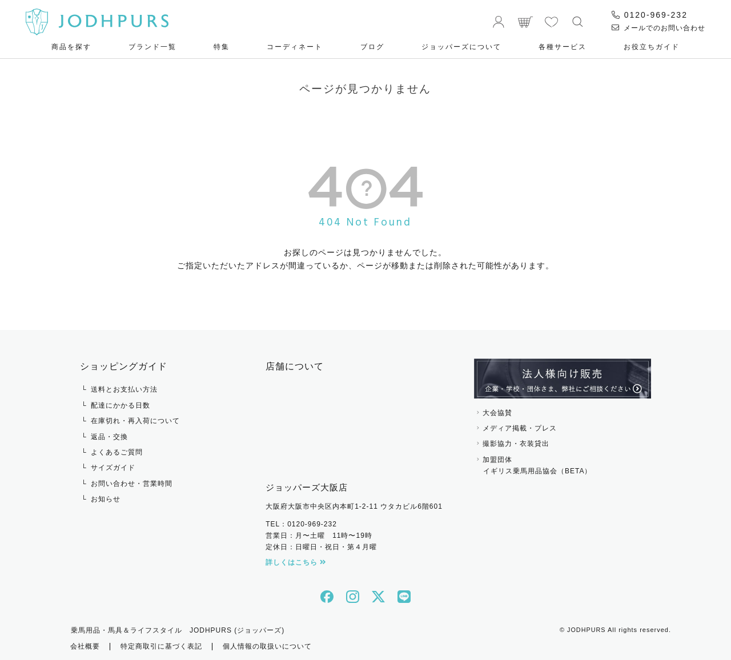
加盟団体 (562, 466)
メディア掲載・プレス (520, 428)
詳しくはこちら (296, 562)
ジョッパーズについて (461, 47)
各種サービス (563, 47)
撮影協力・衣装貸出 (516, 444)
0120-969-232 (650, 14)
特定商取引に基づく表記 (161, 645)
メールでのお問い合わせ (658, 28)
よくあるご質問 (117, 452)
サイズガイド (113, 468)
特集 (222, 47)
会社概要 (85, 645)
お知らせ (106, 499)
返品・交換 (109, 437)
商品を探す (71, 47)
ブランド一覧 (152, 47)
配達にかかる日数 (120, 405)
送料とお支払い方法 (124, 389)
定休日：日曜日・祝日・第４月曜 (321, 547)
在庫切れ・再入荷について (135, 421)
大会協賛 (497, 413)
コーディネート (295, 47)
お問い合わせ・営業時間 (131, 484)
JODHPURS (586, 629)
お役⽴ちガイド (652, 47)
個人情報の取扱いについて (267, 645)
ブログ (372, 47)
